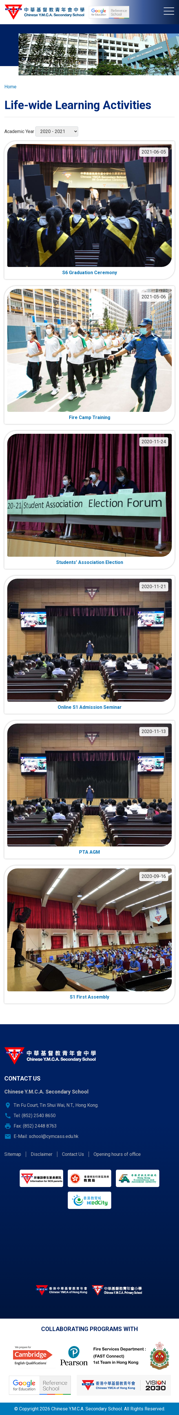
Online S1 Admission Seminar (90, 707)
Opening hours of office (117, 1154)
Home (10, 86)
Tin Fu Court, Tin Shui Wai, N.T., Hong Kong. (56, 1105)
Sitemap (12, 1154)
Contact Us (73, 1154)
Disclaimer (41, 1154)
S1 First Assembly (89, 997)
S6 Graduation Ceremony (89, 272)
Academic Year (19, 131)
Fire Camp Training (89, 417)
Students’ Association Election (89, 562)
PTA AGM (89, 852)
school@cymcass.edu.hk (53, 1136)
